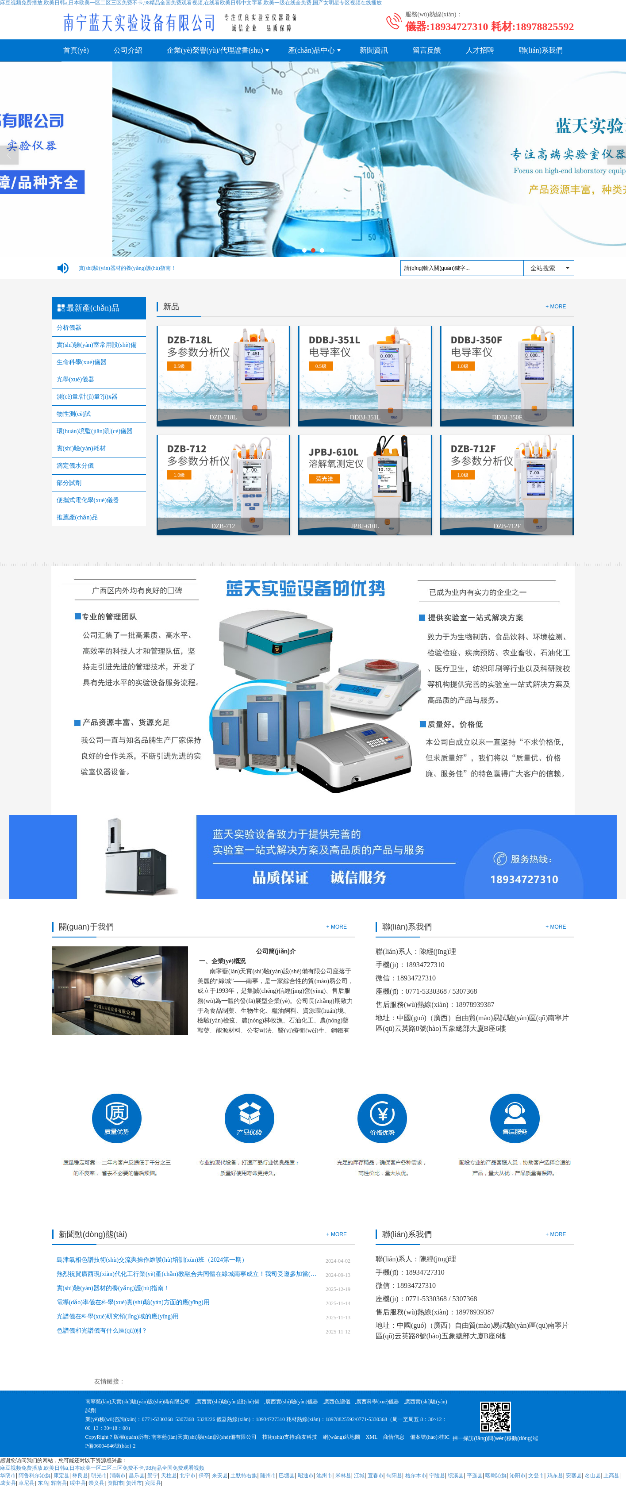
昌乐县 (137, 1475)
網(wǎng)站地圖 (341, 1437)
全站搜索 (542, 268)
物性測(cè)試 (74, 414)
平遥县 (475, 1475)
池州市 (324, 1475)
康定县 (61, 1475)
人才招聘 (480, 50)
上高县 (611, 1475)
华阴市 (8, 1475)
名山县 (593, 1475)
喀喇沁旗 (496, 1475)
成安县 (8, 1483)
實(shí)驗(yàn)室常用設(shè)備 (97, 345)
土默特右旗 (243, 1475)
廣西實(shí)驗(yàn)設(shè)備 (227, 1402)
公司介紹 (128, 50)
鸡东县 (555, 1475)
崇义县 (96, 1483)
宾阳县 (153, 1483)
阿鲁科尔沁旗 (34, 1475)
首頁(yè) (76, 50)
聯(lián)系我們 (541, 50)
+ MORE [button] (336, 927)
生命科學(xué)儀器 (82, 362)
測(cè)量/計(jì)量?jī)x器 (87, 396)
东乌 (43, 1483)
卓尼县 (27, 1483)
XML (372, 1437)
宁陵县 (437, 1475)
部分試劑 (69, 483)
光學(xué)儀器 (76, 379)
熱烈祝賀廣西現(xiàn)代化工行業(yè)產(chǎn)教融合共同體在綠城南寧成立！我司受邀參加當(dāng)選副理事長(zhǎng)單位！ (188, 1274)
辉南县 (59, 1483)
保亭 (204, 1475)
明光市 (99, 1475)
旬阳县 (394, 1475)
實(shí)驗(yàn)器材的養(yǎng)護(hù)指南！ (113, 1288)
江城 (359, 1475)
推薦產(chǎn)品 (77, 517)
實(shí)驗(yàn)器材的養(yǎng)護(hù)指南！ (127, 268)
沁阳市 (518, 1475)
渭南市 (118, 1475)
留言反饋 (427, 50)
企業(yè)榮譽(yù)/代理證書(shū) (215, 50)
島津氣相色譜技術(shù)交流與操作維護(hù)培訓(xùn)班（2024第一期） (152, 1259)
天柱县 (169, 1475)
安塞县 (574, 1475)
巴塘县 (287, 1475)
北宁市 (188, 1475)
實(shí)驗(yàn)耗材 (81, 448)
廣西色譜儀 (337, 1402)
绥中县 (78, 1483)
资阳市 (115, 1483)
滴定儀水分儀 (75, 465)
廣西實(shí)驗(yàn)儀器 (291, 1402)
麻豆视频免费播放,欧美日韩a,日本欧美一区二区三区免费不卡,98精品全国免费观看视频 (102, 1468)
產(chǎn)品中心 (311, 50)
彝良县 (80, 1475)
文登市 (536, 1475)
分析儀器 (69, 327)
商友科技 (306, 1437)
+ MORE (555, 307)
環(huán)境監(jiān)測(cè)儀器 (95, 431)
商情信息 (393, 1437)
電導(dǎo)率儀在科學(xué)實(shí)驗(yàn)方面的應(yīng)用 (133, 1302)
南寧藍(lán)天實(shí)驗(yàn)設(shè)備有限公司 (138, 1402)
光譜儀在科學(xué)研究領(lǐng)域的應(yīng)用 (118, 1316)
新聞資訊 (374, 50)
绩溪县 (456, 1475)
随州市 (268, 1475)
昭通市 (306, 1475)
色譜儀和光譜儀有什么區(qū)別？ (102, 1330)
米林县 (343, 1475)
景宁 (152, 1475)
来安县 (220, 1475)
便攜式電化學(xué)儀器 (88, 500)
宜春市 (376, 1475)
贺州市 (134, 1483)
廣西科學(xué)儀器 (377, 1402)
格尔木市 (415, 1475)
